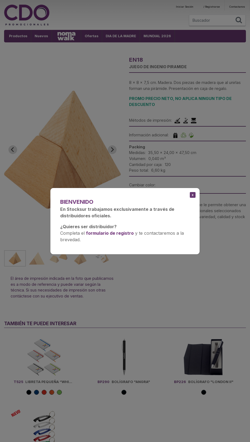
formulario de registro (110, 233)
